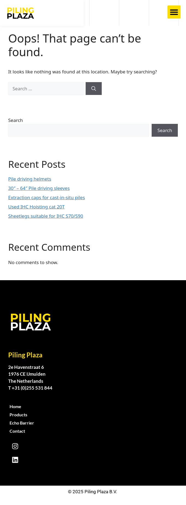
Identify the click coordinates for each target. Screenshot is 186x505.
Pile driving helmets (29, 179)
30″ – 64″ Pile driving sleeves (39, 188)
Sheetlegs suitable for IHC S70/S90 (45, 216)
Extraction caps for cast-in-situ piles (46, 197)
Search (15, 120)
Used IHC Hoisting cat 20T (36, 207)
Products (18, 414)
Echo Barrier (22, 422)
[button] (174, 12)
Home (15, 406)
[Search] (94, 88)
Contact (17, 431)
